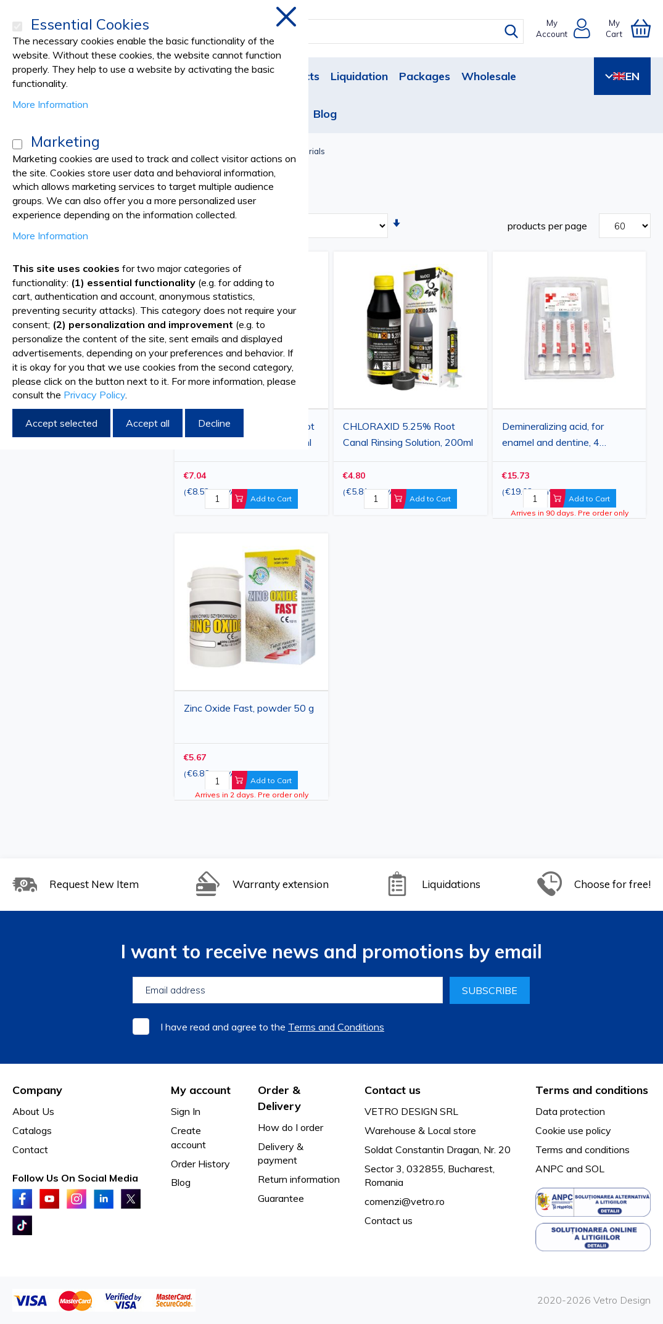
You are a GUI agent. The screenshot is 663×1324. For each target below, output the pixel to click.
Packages (424, 76)
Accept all (148, 423)
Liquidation (359, 76)
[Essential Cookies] (17, 26)
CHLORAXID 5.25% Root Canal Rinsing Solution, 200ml (408, 434)
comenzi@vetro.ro (404, 1201)
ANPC (549, 1168)
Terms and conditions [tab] (591, 1090)
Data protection (570, 1111)
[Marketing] (17, 144)
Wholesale (488, 76)
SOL (594, 1168)
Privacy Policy (94, 395)
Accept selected (61, 423)
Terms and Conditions (336, 1027)
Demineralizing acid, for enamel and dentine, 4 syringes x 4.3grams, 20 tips (564, 436)
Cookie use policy (573, 1130)
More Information (50, 104)
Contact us (388, 1220)
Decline (214, 423)
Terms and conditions (582, 1149)
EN (622, 76)
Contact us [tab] (392, 1090)
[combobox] (343, 31)
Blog (325, 114)
